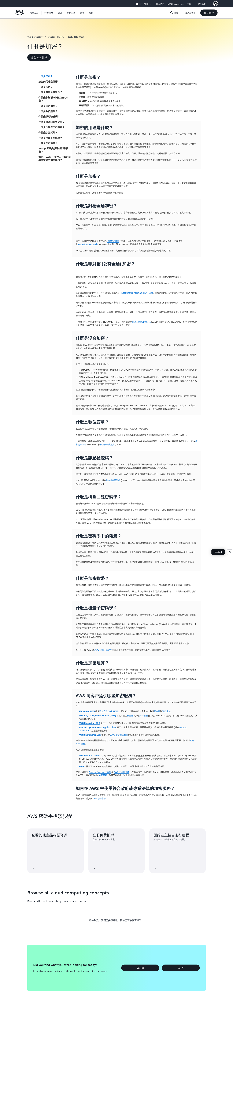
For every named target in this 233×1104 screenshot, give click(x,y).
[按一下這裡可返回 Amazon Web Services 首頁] (19, 14)
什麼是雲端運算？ (35, 36)
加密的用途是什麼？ (49, 81)
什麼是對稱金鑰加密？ (50, 92)
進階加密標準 (113, 241)
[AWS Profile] (215, 3)
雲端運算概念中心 (56, 36)
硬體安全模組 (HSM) (108, 711)
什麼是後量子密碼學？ (50, 137)
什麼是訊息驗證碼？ (49, 116)
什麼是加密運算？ (48, 143)
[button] (49, 12)
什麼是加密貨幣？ (48, 132)
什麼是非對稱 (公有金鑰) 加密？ (53, 99)
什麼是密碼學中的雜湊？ (51, 127)
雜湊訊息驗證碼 (113, 480)
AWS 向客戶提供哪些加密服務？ (53, 150)
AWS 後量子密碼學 (103, 650)
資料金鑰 (166, 711)
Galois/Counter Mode (88, 244)
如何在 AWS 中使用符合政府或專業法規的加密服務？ (54, 158)
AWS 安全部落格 (121, 772)
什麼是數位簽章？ (48, 111)
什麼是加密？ (45, 76)
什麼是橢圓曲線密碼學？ (51, 121)
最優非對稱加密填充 (141, 322)
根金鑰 (157, 711)
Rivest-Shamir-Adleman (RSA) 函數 (136, 293)
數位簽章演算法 (107, 444)
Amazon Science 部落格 (100, 772)
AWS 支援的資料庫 (119, 735)
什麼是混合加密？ (48, 105)
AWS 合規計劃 (99, 798)
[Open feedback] (229, 552)
